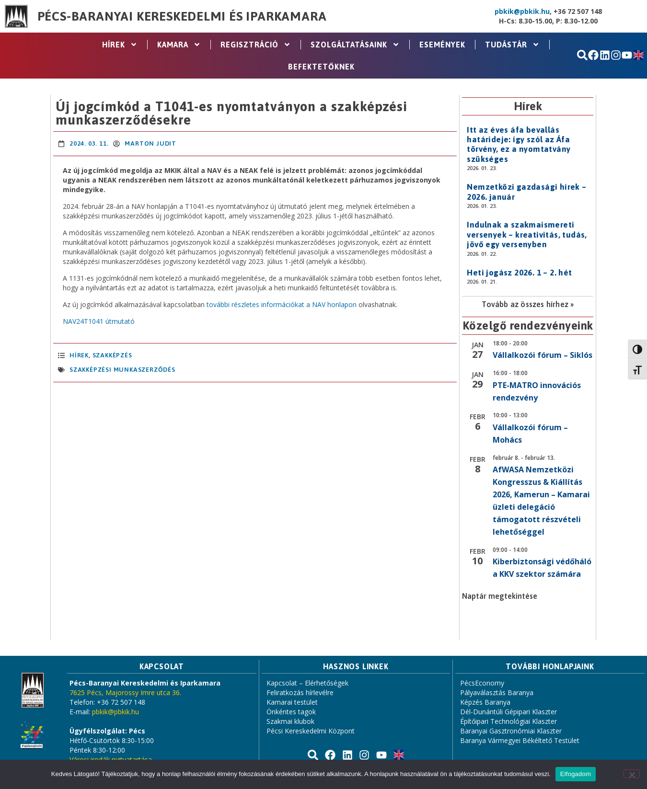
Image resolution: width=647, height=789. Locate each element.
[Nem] (632, 773)
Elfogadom (575, 774)
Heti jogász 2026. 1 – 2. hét (519, 272)
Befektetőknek (321, 66)
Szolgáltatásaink (355, 44)
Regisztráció (255, 44)
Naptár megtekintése (499, 596)
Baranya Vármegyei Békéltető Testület (519, 740)
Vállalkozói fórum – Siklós (542, 355)
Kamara (179, 44)
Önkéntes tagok (291, 711)
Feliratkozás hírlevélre (300, 692)
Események (442, 44)
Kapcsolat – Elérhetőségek (307, 682)
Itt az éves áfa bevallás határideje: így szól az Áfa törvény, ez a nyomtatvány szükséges (518, 144)
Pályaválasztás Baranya (496, 692)
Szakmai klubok (290, 721)
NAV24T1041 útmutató (99, 321)
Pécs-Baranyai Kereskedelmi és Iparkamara (182, 16)
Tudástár (512, 44)
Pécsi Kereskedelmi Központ (310, 730)
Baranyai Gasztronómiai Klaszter (511, 730)
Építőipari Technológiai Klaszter (508, 721)
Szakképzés (112, 355)
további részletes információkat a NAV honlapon (281, 304)
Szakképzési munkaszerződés (122, 369)
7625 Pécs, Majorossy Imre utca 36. (125, 692)
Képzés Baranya (485, 702)
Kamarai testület (292, 702)
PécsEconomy (482, 682)
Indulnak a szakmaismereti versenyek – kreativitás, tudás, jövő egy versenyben (527, 234)
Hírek (120, 44)
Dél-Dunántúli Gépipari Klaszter (508, 711)
